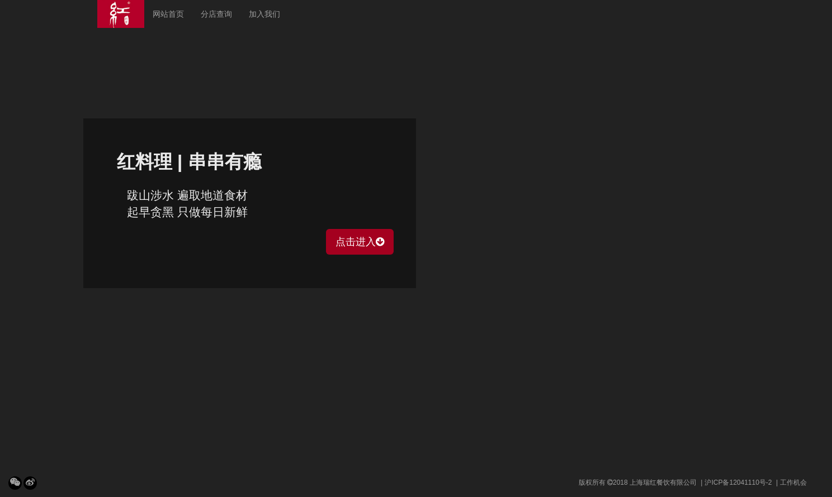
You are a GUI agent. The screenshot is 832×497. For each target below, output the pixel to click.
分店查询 (216, 13)
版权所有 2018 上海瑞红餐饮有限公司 (638, 482)
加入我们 (264, 13)
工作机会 (793, 482)
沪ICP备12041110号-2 (738, 482)
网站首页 (168, 13)
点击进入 (359, 241)
